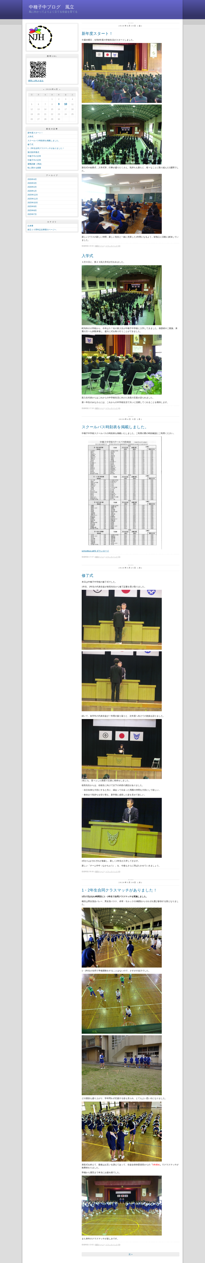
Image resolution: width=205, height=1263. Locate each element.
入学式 (30, 137)
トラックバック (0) (112, 246)
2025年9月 (32, 206)
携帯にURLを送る (36, 81)
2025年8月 (32, 210)
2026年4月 (32, 179)
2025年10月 (33, 202)
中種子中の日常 (34, 156)
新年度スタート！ (35, 133)
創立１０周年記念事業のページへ (42, 230)
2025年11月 (33, 199)
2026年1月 (32, 191)
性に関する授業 (34, 168)
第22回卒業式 (33, 152)
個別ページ (99, 246)
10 (65, 104)
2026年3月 (32, 183)
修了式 (30, 144)
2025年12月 (33, 195)
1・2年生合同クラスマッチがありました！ (46, 148)
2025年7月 (32, 214)
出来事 (30, 226)
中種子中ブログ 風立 (51, 6)
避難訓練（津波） (35, 164)
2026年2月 (32, 187)
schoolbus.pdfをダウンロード (95, 551)
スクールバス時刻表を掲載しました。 (44, 140)
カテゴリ (52, 222)
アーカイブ (52, 175)
